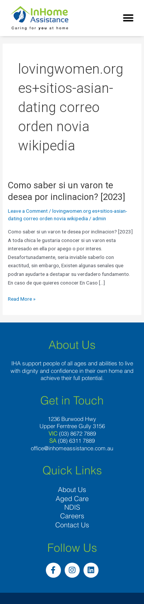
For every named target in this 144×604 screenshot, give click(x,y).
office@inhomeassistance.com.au (72, 448)
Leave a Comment (28, 211)
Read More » (21, 298)
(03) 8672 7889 (77, 433)
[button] (128, 17)
